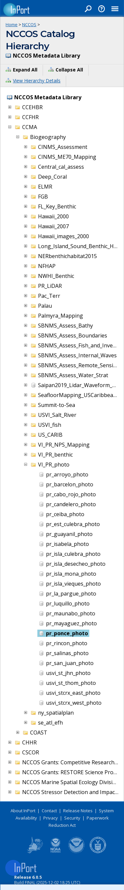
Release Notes (78, 811)
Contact (49, 811)
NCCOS (29, 24)
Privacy (50, 818)
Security (72, 818)
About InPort (23, 811)
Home (12, 24)
